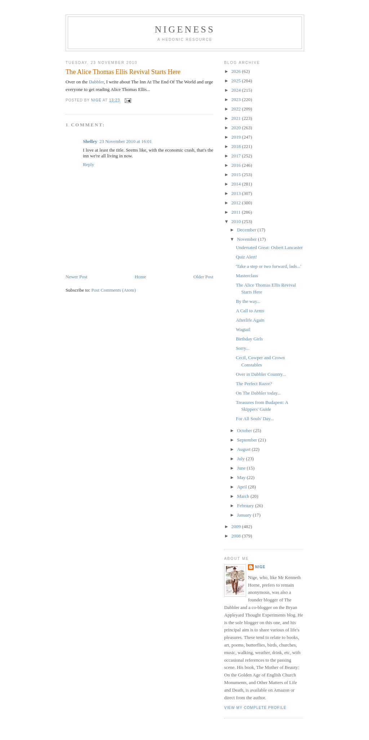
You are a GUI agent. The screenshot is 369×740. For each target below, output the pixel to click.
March (243, 496)
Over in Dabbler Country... (261, 374)
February (246, 505)
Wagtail (243, 329)
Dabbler (96, 81)
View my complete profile (255, 708)
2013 (236, 193)
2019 (236, 137)
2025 (236, 80)
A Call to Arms (250, 310)
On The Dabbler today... (258, 393)
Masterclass (247, 275)
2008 (236, 536)
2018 (236, 146)
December (247, 229)
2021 (236, 118)
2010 (236, 221)
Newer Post (76, 276)
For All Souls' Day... (255, 418)
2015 (236, 174)
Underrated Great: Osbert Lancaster (269, 247)
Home (140, 276)
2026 (236, 71)
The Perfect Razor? (254, 383)
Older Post (203, 276)
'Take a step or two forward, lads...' (268, 266)
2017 (236, 155)
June (242, 468)
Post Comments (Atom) (114, 290)
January (245, 515)
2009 (236, 526)
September (247, 440)
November (247, 239)
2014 (236, 184)
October (245, 430)
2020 (236, 127)
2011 (236, 212)
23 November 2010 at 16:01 (125, 141)
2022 (236, 109)
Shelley (90, 141)
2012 (236, 202)
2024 (236, 90)
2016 (236, 165)
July (241, 458)
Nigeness (185, 29)
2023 (236, 99)
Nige (260, 567)
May (242, 477)
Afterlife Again (250, 320)
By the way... (248, 301)
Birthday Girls (249, 338)
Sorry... (242, 348)
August (244, 449)
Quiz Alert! (246, 257)
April (242, 486)
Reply (88, 164)
